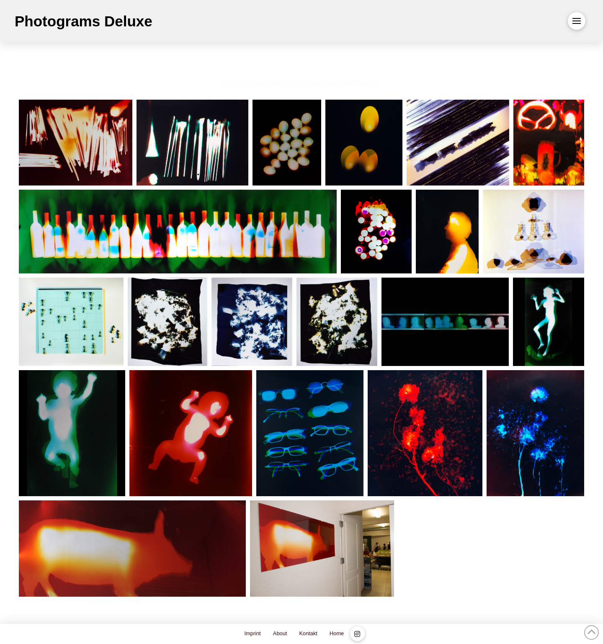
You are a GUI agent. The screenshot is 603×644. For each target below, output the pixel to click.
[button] (576, 21)
